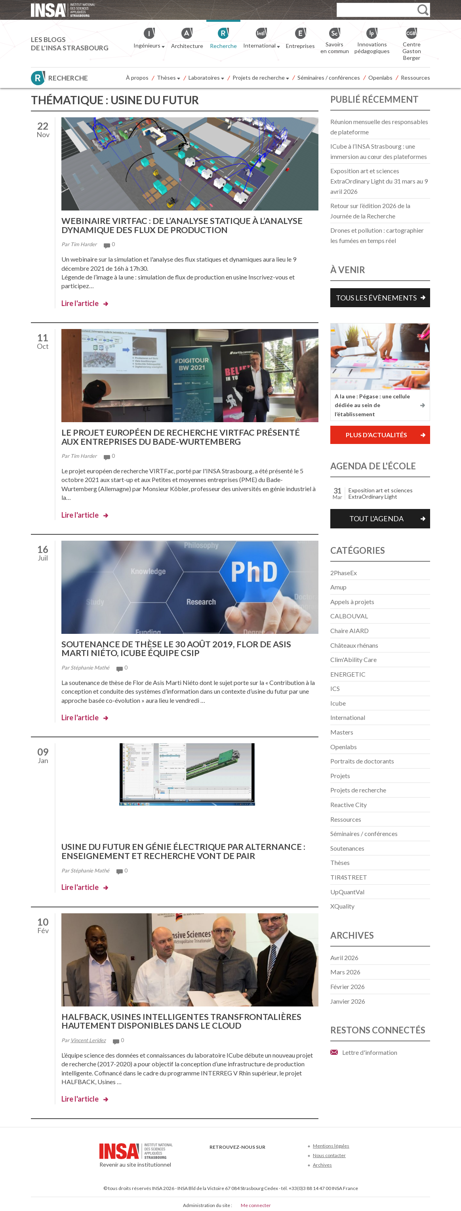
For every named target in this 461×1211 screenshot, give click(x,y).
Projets (340, 775)
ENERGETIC (348, 674)
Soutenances (347, 848)
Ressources (415, 77)
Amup (338, 587)
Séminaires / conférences (328, 77)
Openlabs (380, 77)
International (347, 717)
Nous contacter (329, 1153)
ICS (335, 688)
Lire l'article (80, 302)
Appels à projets (352, 601)
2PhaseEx (343, 572)
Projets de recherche (260, 78)
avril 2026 (344, 957)
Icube (338, 703)
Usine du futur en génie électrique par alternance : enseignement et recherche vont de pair (185, 849)
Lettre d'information (369, 1052)
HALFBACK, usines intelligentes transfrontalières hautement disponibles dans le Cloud (184, 1018)
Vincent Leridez (88, 1037)
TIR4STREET (348, 877)
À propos (137, 77)
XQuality (342, 906)
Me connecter (256, 1202)
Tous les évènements (376, 297)
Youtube (241, 1156)
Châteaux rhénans (354, 645)
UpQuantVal (347, 891)
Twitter (227, 1156)
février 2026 (347, 986)
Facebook (214, 1156)
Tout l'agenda (376, 518)
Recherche (68, 78)
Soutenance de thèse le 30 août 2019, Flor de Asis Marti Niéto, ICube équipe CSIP (178, 647)
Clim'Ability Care (353, 659)
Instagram (267, 1156)
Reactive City (348, 804)
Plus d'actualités (376, 434)
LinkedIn (254, 1156)
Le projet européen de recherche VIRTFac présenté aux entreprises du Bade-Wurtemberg (183, 436)
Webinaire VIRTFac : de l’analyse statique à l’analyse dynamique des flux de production (185, 225)
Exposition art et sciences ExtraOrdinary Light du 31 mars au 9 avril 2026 (379, 181)
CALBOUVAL (349, 616)
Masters (341, 732)
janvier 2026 (347, 1001)
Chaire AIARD (349, 630)
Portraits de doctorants (362, 761)
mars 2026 (345, 972)
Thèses (168, 78)
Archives (322, 1162)
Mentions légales (331, 1143)
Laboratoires (206, 78)
